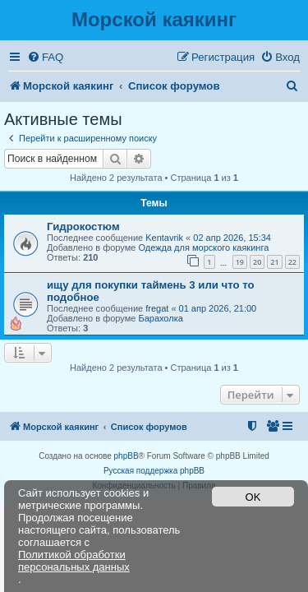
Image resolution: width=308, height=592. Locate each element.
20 (257, 262)
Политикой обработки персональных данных (74, 560)
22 (292, 262)
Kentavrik (164, 238)
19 (240, 262)
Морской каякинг (154, 19)
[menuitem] (45, 57)
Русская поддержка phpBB (154, 470)
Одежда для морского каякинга (203, 247)
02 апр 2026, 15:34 (232, 238)
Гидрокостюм (83, 226)
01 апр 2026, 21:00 (218, 308)
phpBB (126, 455)
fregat (156, 308)
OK (253, 497)
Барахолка (160, 318)
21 (274, 262)
